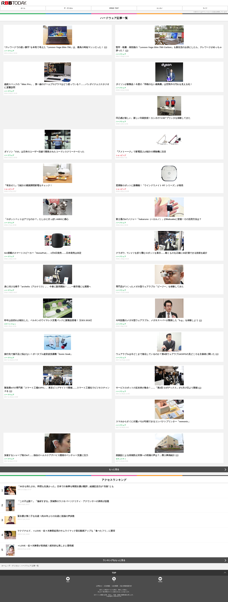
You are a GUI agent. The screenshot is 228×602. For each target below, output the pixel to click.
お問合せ (99, 586)
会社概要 (115, 586)
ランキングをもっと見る (114, 560)
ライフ (205, 8)
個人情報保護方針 (126, 586)
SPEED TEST (114, 8)
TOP (114, 573)
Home (67, 581)
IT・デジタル (68, 8)
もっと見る (114, 469)
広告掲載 (107, 586)
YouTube (160, 581)
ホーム (23, 8)
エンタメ (159, 8)
